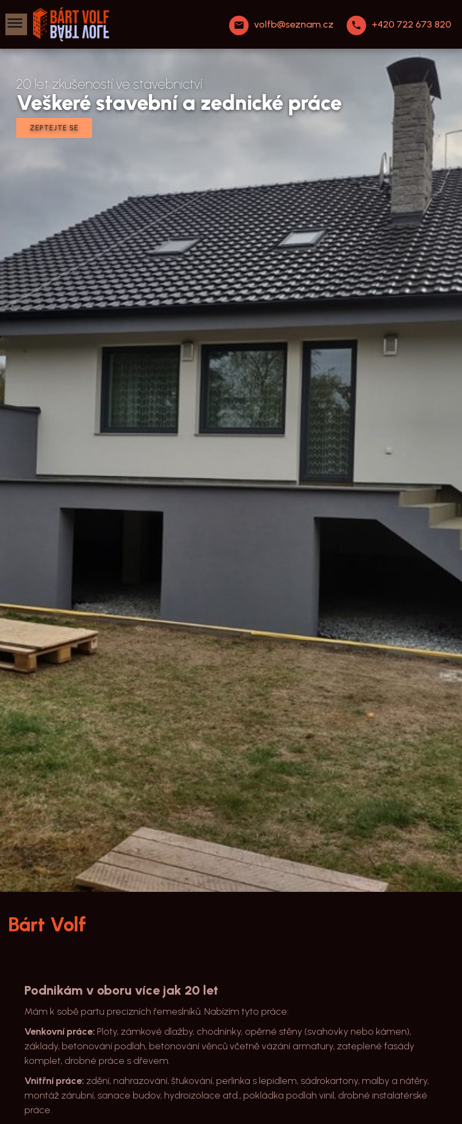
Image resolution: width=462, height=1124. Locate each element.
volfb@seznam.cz (294, 24)
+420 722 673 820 (411, 24)
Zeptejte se (54, 128)
